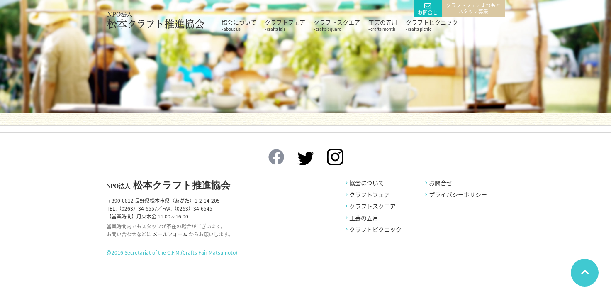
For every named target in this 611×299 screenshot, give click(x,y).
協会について (239, 25)
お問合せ (428, 12)
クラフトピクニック (432, 25)
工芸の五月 (382, 25)
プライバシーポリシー (458, 194)
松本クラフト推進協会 (169, 185)
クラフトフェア (285, 25)
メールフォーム (170, 234)
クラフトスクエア (337, 25)
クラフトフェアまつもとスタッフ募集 (473, 8)
